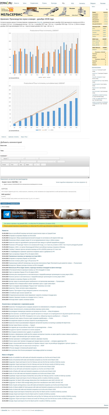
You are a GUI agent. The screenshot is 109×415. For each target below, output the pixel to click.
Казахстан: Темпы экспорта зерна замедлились (23, 288)
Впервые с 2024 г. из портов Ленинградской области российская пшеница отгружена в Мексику (37, 247)
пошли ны (94, 69)
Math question (6, 194)
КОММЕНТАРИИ (96, 67)
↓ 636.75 (105, 19)
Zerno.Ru (39, 22)
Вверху (106, 405)
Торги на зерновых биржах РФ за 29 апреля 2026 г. (24, 272)
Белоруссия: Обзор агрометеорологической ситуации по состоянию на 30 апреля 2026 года (36, 238)
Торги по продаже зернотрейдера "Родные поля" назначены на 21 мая (29, 286)
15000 (104, 28)
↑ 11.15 (105, 18)
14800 (104, 32)
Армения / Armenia (13, 136)
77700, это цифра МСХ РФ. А (99, 98)
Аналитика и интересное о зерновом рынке (18, 304)
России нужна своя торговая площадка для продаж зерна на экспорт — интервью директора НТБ (37, 341)
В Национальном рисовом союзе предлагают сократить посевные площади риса (33, 295)
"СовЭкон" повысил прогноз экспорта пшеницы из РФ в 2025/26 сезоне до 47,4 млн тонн (35, 249)
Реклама (102, 3)
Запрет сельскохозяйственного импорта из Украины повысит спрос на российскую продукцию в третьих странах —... (43, 343)
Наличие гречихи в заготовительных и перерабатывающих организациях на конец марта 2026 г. (37, 276)
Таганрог (94, 32)
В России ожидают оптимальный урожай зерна (23, 348)
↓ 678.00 (105, 21)
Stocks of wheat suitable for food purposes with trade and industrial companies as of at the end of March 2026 (40, 387)
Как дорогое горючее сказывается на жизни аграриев (24, 329)
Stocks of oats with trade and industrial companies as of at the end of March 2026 (32, 366)
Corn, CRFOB (95, 43)
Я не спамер (5, 206)
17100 (104, 34)
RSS (72, 3)
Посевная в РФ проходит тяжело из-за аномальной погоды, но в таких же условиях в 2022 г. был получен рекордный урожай (45, 244)
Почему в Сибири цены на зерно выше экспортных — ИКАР (26, 345)
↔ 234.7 (104, 41)
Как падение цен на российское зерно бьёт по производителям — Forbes (30, 327)
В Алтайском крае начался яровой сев (20, 292)
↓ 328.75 (105, 16)
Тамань (94, 36)
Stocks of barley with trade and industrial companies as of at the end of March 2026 (32, 371)
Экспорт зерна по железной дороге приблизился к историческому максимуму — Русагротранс (36, 281)
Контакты (82, 3)
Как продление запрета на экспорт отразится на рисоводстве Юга (28, 320)
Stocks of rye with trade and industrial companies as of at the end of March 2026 (31, 369)
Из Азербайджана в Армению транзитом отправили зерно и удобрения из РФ (31, 251)
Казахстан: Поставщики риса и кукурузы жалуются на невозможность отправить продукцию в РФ (37, 307)
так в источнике (96, 91)
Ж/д (63, 3)
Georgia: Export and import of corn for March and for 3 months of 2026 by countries (32, 401)
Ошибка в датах (96, 84)
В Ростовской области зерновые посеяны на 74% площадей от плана (29, 270)
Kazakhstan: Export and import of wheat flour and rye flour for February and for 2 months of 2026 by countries (40, 375)
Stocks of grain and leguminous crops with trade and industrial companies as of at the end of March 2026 (38, 385)
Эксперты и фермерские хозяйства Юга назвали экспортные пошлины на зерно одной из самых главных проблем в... (43, 334)
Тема (1, 150)
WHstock (94, 49)
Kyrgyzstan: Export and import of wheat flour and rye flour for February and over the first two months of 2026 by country (42, 396)
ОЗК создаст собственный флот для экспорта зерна (24, 336)
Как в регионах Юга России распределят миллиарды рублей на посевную (30, 350)
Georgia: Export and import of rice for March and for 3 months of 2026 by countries (32, 394)
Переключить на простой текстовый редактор (13, 179)
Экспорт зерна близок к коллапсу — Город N (22, 325)
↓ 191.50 (105, 24)
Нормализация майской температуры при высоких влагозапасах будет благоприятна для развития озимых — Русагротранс (45, 263)
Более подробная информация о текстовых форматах (70, 182)
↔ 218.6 (104, 43)
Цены (26, 3)
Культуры (56, 3)
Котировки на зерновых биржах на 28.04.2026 (22, 279)
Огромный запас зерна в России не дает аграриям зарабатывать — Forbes (31, 318)
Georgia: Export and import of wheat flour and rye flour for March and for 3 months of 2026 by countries (38, 391)
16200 (104, 36)
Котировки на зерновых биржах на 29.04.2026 (22, 258)
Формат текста (6, 182)
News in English (7, 355)
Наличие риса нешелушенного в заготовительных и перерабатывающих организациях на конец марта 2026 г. (41, 274)
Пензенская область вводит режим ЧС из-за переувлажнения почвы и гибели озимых (34, 240)
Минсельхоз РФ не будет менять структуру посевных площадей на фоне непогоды (35, 267)
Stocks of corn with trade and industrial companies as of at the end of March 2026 (32, 373)
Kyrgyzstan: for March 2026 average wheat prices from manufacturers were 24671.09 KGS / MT (36, 380)
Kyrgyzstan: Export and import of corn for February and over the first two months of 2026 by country (37, 362)
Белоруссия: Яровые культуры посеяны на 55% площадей (26, 265)
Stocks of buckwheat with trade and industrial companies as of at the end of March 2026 (33, 359)
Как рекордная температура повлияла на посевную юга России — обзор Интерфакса (34, 311)
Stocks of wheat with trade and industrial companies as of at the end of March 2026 (32, 389)
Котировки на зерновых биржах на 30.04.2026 (22, 235)
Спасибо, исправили (97, 77)
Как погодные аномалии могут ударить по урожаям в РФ (25, 332)
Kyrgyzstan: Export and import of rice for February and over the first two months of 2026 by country (36, 364)
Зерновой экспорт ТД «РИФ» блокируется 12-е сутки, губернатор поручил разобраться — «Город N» (38, 316)
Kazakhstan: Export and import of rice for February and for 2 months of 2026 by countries (34, 378)
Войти (93, 6)
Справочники (35, 3)
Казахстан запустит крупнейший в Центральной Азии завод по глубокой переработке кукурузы (37, 242)
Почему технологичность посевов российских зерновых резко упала (29, 309)
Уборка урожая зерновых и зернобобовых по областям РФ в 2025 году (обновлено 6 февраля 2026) (32, 226)
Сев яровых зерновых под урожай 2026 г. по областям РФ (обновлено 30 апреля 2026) (28, 223)
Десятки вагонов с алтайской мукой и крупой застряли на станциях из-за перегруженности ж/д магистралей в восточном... (45, 313)
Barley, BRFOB (95, 45)
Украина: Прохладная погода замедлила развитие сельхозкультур (28, 290)
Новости (18, 3)
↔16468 (105, 49)
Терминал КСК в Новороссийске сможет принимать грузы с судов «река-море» (32, 283)
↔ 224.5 (104, 45)
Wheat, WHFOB (96, 41)
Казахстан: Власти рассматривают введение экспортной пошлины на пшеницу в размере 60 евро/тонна (39, 322)
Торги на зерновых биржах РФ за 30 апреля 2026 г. (24, 254)
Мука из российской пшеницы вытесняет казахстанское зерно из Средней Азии (32, 233)
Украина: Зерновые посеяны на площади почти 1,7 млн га (26, 297)
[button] (4, 159)
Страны (46, 3)
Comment (3, 156)
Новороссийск (95, 34)
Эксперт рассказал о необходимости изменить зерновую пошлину (28, 339)
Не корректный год (96, 80)
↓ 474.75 (105, 14)
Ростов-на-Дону (96, 30)
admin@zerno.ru (39, 410)
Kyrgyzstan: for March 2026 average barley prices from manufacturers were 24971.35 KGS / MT (36, 382)
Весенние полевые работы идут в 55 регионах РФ (23, 260)
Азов (93, 28)
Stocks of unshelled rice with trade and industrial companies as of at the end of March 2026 (34, 357)
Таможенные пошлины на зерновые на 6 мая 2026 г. (25, 256)
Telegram (93, 3)
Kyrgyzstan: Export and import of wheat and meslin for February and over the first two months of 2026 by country (40, 398)
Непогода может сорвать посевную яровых (21, 299)
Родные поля (95, 87)
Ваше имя (3, 145)
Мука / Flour (24, 136)
